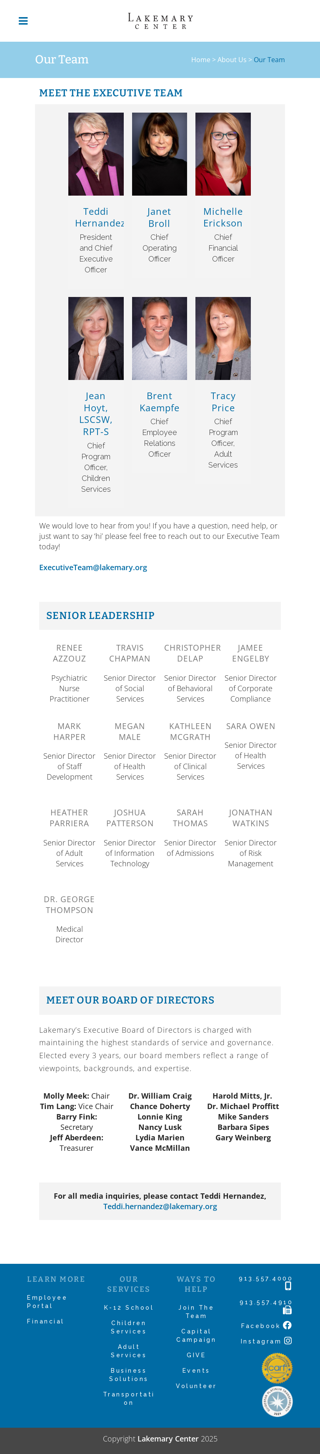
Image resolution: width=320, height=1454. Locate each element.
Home (200, 59)
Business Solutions (129, 1374)
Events (196, 1370)
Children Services (129, 1327)
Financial (46, 1321)
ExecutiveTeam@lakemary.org (93, 567)
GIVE (196, 1355)
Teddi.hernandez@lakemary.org (160, 1206)
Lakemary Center (168, 1439)
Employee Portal (47, 1301)
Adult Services (129, 1350)
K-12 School (129, 1307)
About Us (232, 59)
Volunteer (196, 1386)
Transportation (129, 1398)
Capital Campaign (196, 1335)
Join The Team (196, 1311)
